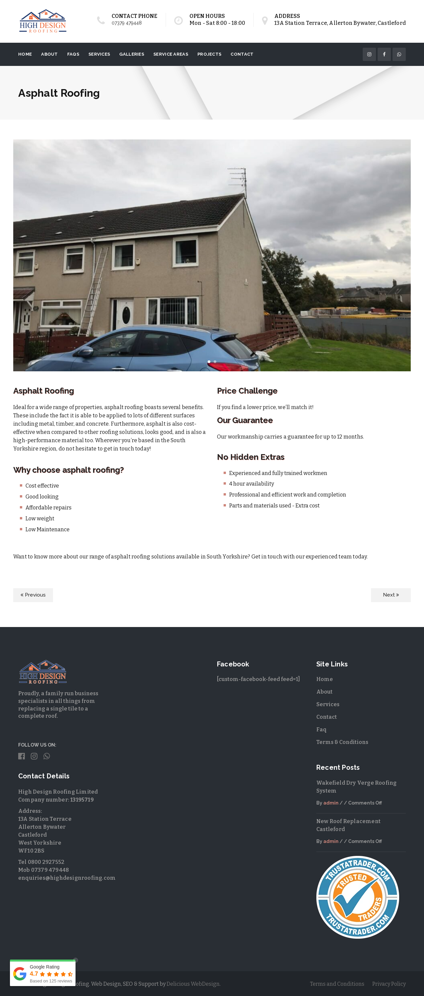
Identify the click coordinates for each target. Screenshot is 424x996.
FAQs (73, 54)
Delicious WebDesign (193, 984)
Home (25, 54)
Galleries (131, 54)
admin (331, 803)
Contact (242, 54)
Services (99, 54)
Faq (321, 729)
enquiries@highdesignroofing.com (67, 878)
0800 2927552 (46, 862)
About (49, 54)
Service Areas (170, 54)
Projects (209, 54)
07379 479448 (127, 23)
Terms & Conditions (342, 742)
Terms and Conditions (337, 984)
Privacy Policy (389, 984)
